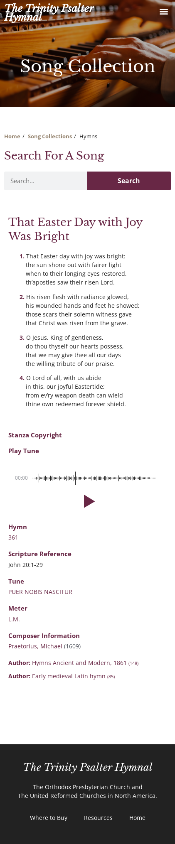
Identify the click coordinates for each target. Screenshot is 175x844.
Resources (98, 818)
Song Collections (50, 136)
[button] (164, 11)
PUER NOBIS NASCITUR (40, 592)
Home (12, 136)
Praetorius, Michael (36, 646)
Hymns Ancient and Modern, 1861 (85, 663)
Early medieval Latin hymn (73, 676)
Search (129, 180)
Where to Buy (48, 818)
